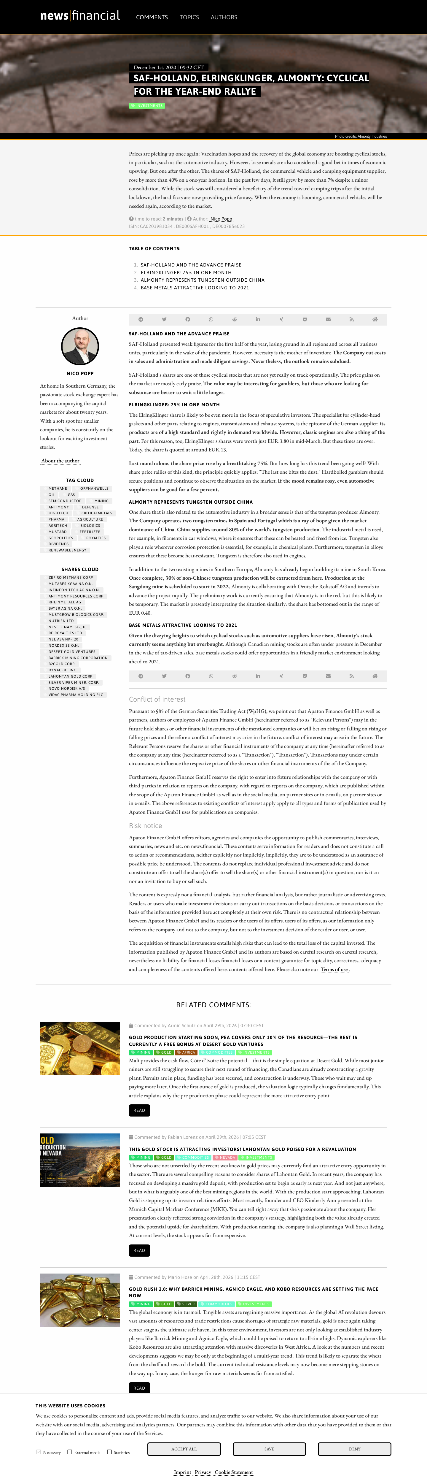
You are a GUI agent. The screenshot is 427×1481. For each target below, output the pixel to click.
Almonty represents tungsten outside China (203, 280)
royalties (93, 538)
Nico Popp (221, 218)
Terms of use (334, 969)
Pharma (54, 519)
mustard (55, 532)
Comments (152, 17)
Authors (224, 17)
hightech (56, 513)
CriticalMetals (94, 513)
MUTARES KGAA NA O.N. (68, 584)
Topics (189, 17)
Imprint (182, 1471)
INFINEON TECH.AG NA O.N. (72, 590)
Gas (69, 495)
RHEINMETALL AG (62, 602)
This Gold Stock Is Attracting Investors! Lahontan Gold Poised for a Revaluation (242, 1149)
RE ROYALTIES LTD (63, 633)
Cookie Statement (234, 1471)
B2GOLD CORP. (59, 664)
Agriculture (87, 519)
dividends (56, 544)
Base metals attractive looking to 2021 (195, 287)
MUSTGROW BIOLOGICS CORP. (74, 615)
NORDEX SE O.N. (61, 645)
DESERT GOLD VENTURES (69, 652)
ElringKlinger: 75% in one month (186, 272)
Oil (49, 495)
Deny (354, 1449)
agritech (55, 526)
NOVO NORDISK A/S (64, 688)
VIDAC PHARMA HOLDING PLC (73, 695)
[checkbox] (39, 1452)
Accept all (184, 1449)
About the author (60, 460)
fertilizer (88, 532)
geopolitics (58, 538)
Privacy (203, 1471)
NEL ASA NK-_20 (61, 639)
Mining (99, 501)
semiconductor (63, 501)
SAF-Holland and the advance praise (191, 264)
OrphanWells (92, 488)
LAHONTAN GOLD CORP (68, 676)
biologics (87, 526)
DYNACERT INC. (60, 670)
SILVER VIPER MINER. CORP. (71, 683)
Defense (88, 507)
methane (55, 488)
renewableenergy (65, 550)
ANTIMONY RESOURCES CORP (73, 596)
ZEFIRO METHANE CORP (68, 577)
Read (139, 1110)
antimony (56, 507)
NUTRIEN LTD (59, 621)
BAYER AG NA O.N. (63, 608)
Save (269, 1449)
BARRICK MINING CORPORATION (76, 658)
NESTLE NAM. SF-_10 (65, 627)
